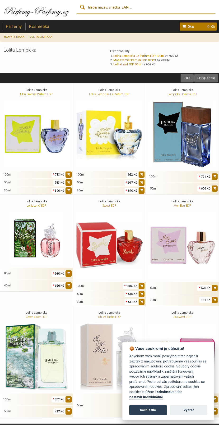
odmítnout (165, 392)
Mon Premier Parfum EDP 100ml (134, 60)
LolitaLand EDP (36, 205)
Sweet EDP (109, 205)
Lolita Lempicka (41, 36)
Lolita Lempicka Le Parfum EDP (109, 94)
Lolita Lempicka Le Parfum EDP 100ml (138, 56)
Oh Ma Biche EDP (109, 317)
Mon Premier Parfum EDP (36, 94)
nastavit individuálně (146, 397)
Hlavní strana (14, 36)
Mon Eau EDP (182, 205)
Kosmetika (39, 26)
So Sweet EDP (182, 317)
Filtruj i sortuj (206, 78)
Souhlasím (148, 410)
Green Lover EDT (36, 317)
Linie (187, 78)
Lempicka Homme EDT (182, 94)
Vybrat (189, 410)
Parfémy (14, 26)
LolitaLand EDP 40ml (127, 64)
